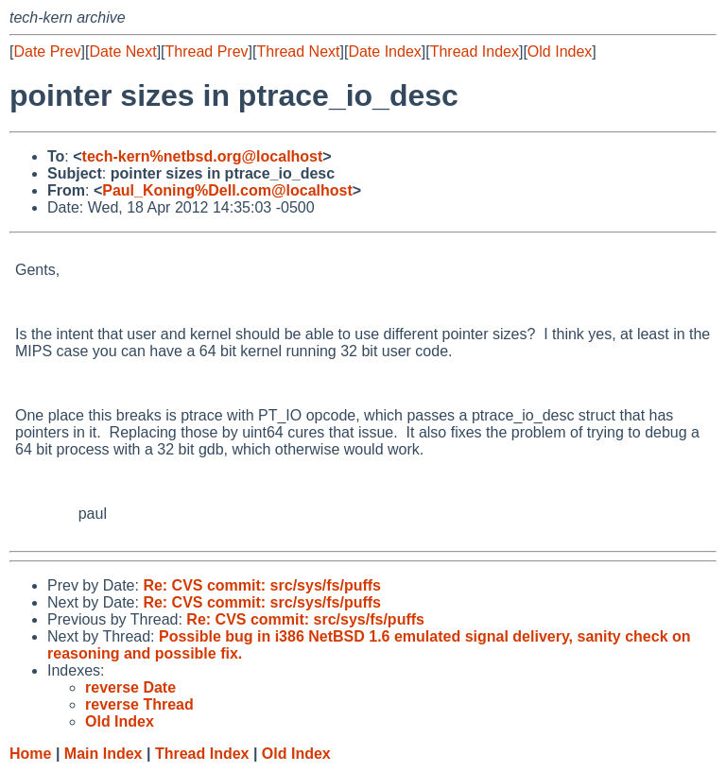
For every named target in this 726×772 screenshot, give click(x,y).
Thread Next (297, 51)
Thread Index (474, 51)
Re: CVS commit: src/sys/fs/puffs (262, 585)
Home (30, 754)
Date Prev (46, 51)
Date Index (384, 51)
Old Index (559, 51)
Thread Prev (207, 51)
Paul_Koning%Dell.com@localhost (227, 190)
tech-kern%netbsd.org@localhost (202, 156)
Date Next (122, 51)
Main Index (103, 754)
